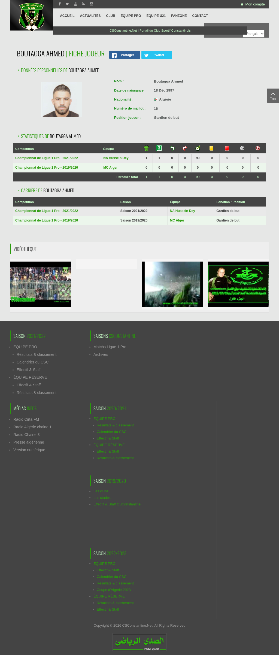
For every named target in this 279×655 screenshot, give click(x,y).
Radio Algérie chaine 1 (32, 427)
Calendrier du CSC (33, 362)
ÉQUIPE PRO (25, 347)
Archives (100, 354)
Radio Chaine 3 (26, 434)
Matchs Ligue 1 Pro (109, 347)
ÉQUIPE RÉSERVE (30, 377)
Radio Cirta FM (26, 419)
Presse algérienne (28, 442)
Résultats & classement (36, 354)
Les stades (102, 498)
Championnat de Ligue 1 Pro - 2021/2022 (46, 158)
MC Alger (110, 167)
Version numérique (29, 450)
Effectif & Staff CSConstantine (117, 504)
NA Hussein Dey (115, 158)
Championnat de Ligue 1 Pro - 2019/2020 (46, 167)
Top (273, 95)
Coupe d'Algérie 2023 (114, 590)
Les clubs (100, 491)
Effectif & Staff (29, 370)
